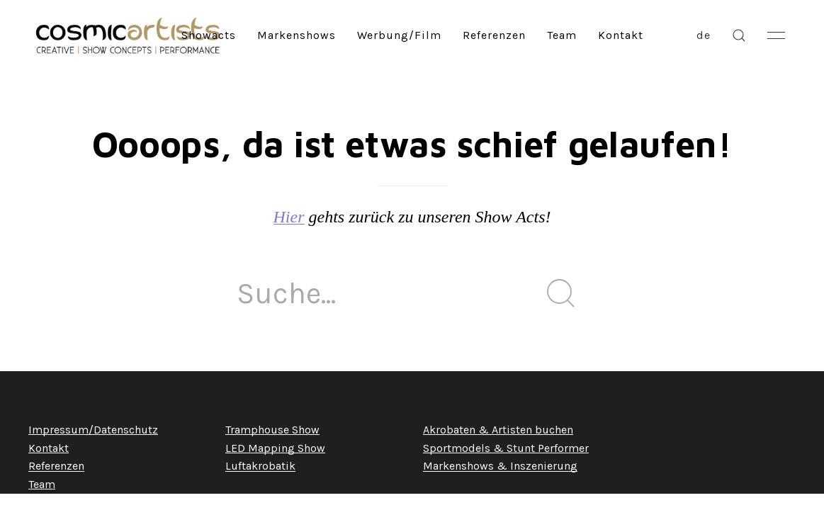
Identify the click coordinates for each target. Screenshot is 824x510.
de (703, 35)
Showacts (208, 35)
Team (562, 35)
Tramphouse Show (272, 429)
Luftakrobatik (260, 465)
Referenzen (494, 35)
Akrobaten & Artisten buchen (498, 429)
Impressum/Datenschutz (93, 429)
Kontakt (620, 35)
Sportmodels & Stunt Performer (506, 448)
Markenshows (296, 35)
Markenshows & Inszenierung (500, 465)
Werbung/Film (399, 35)
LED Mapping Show (275, 448)
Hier (289, 217)
